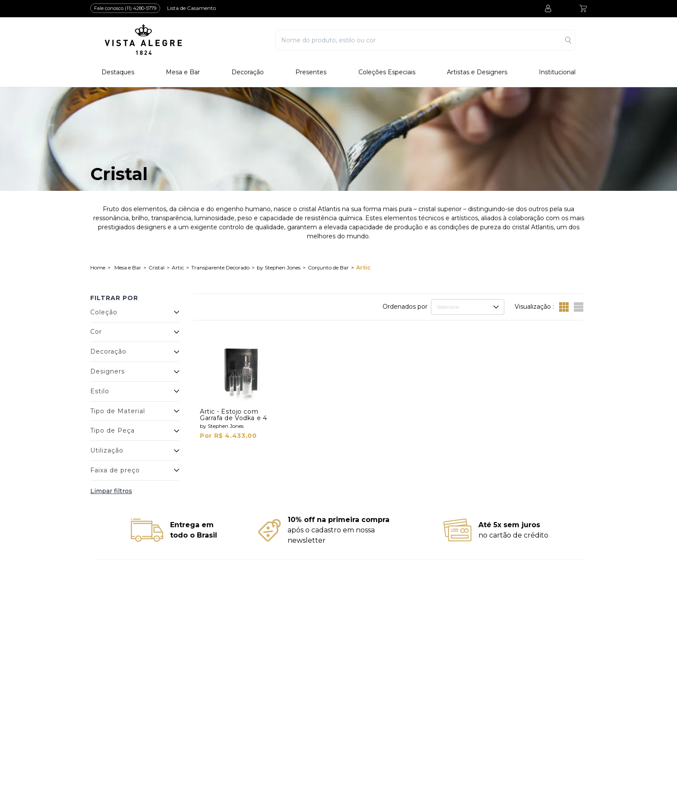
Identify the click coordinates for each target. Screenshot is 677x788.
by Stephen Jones (279, 267)
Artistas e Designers (477, 72)
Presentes (310, 72)
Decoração (247, 72)
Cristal (157, 267)
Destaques (117, 72)
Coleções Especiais (386, 72)
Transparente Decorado (220, 267)
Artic (178, 267)
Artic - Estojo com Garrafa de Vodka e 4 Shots (233, 418)
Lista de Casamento (191, 8)
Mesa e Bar (183, 72)
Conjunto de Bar (328, 267)
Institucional (557, 72)
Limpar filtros (111, 491)
